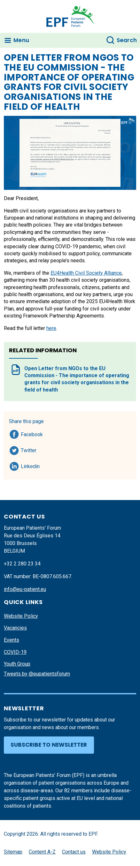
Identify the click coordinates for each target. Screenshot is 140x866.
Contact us (74, 852)
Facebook (32, 433)
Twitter (30, 449)
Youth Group (17, 664)
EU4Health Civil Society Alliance (86, 273)
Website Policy (21, 616)
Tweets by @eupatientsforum (37, 674)
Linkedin (30, 465)
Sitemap (13, 852)
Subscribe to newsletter (49, 745)
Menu (21, 40)
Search (127, 40)
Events (11, 640)
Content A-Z (42, 852)
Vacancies (15, 628)
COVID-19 (15, 652)
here (51, 328)
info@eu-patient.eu (25, 589)
